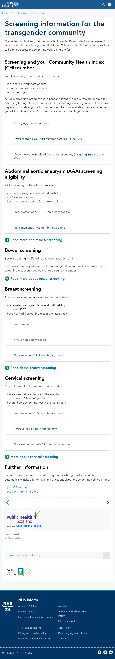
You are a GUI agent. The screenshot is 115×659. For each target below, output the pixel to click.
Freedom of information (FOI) (34, 638)
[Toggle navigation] (109, 4)
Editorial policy (26, 611)
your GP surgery (17, 487)
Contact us (63, 638)
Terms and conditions (29, 627)
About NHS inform (28, 606)
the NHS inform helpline (22, 491)
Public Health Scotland (28, 525)
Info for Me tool (66, 621)
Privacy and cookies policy (32, 633)
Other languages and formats (73, 633)
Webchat (63, 606)
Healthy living (21, 13)
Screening (38, 13)
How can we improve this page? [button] (59, 555)
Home (5, 13)
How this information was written (35, 616)
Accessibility (64, 627)
